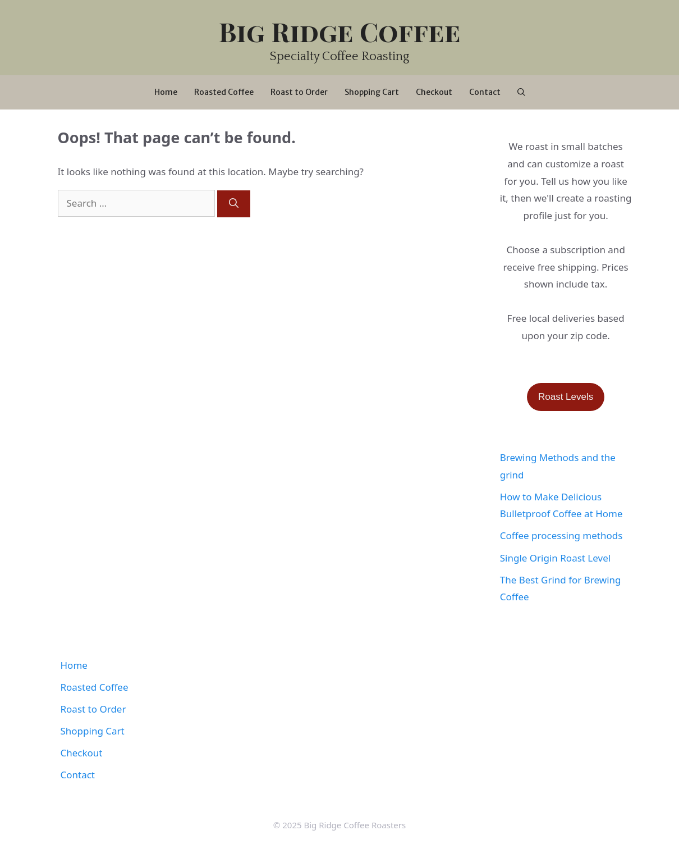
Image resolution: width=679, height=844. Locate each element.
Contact (485, 92)
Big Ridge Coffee (340, 31)
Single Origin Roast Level (555, 557)
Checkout (434, 92)
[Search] (233, 203)
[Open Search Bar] (521, 92)
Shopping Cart (372, 92)
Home (165, 92)
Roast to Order (299, 92)
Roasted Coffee (224, 92)
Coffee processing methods (561, 535)
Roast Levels (565, 396)
